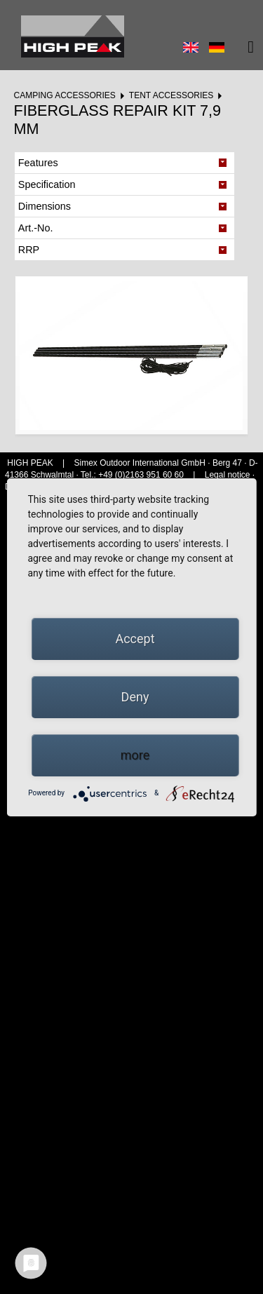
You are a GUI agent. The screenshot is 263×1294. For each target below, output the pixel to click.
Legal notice (228, 475)
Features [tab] (38, 162)
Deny (135, 696)
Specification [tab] (47, 184)
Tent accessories (171, 95)
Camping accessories (64, 95)
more (135, 755)
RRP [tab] (28, 249)
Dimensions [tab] (44, 206)
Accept (134, 638)
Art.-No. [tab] (35, 228)
